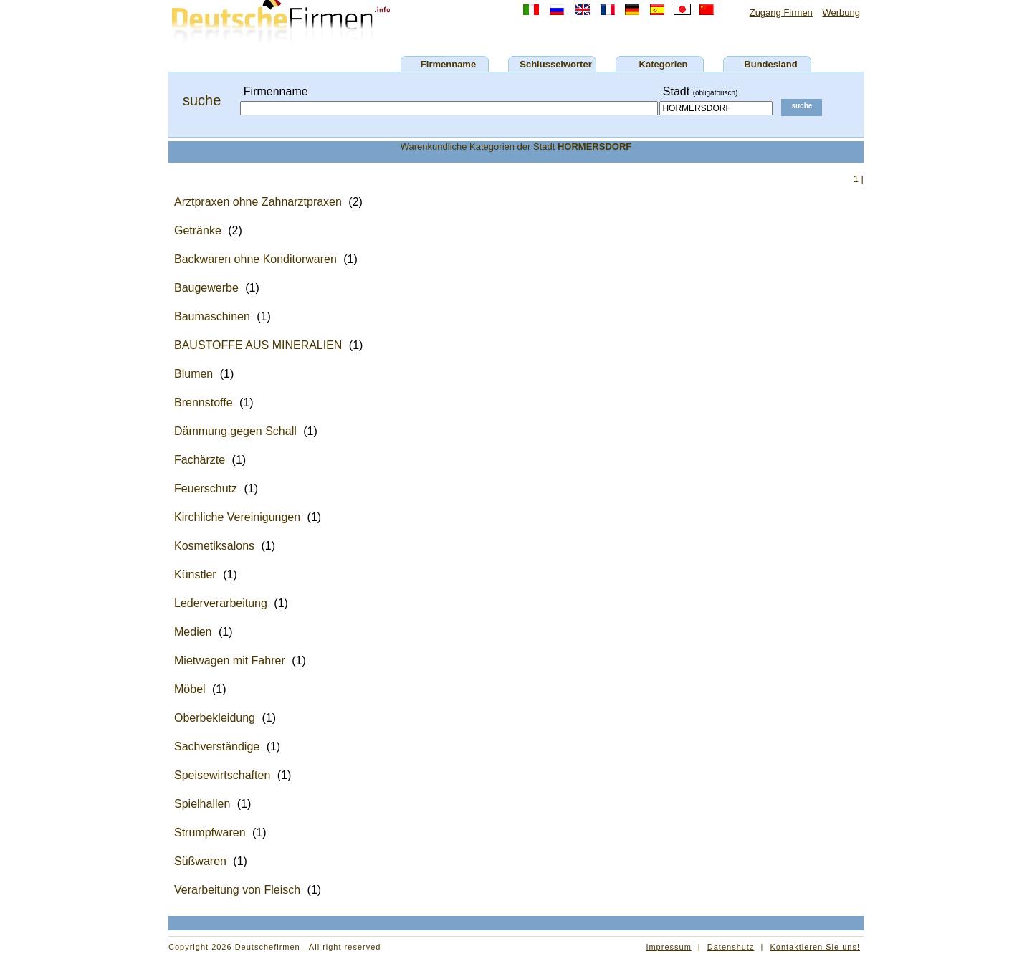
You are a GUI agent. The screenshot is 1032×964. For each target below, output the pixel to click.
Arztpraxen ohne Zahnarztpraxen (258, 202)
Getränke (197, 230)
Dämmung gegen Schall (235, 431)
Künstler (195, 574)
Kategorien (663, 64)
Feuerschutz (205, 488)
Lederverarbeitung (220, 603)
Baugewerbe (206, 288)
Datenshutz (731, 946)
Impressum (668, 946)
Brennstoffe (203, 402)
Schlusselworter (555, 64)
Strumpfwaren (210, 832)
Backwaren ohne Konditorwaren (255, 259)
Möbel (190, 689)
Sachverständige (216, 746)
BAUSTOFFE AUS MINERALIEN (258, 345)
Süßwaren (200, 861)
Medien (192, 632)
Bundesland (770, 64)
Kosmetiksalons (214, 546)
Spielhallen (202, 804)
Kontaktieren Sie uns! (815, 946)
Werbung (841, 12)
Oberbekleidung (214, 718)
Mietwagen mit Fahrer (229, 660)
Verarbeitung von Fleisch (237, 890)
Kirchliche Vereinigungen (237, 517)
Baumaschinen (212, 316)
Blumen (193, 374)
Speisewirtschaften (222, 775)
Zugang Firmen (781, 12)
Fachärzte (199, 460)
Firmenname (448, 64)
